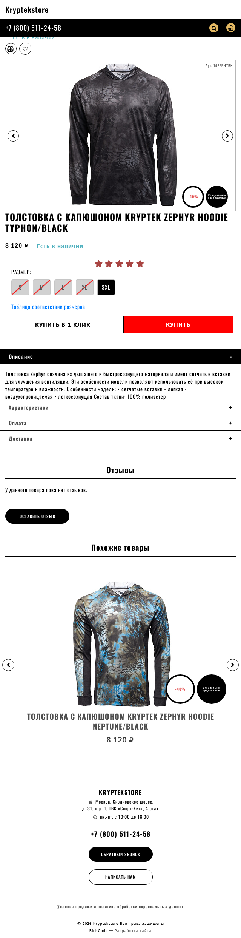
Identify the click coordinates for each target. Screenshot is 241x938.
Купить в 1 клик (63, 324)
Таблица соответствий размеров (48, 306)
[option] (120, 135)
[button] (8, 665)
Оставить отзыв (37, 516)
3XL (106, 287)
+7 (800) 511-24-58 (33, 27)
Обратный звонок (120, 854)
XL (84, 287)
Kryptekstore (27, 9)
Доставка (21, 438)
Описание (21, 356)
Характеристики (29, 407)
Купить (178, 324)
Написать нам (120, 877)
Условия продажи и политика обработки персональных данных (120, 906)
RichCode (99, 930)
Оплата (18, 423)
